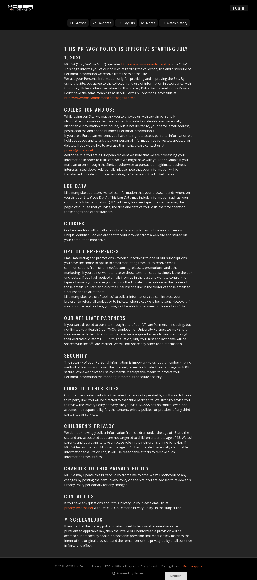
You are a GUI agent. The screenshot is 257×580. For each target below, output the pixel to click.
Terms (83, 566)
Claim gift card (170, 566)
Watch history (174, 23)
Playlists (126, 23)
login (239, 8)
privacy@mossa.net (78, 150)
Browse (78, 23)
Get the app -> (192, 566)
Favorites (102, 23)
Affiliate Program (125, 566)
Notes (148, 23)
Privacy (96, 566)
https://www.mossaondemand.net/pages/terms (99, 98)
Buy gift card (149, 566)
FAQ (108, 566)
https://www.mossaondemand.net (146, 64)
